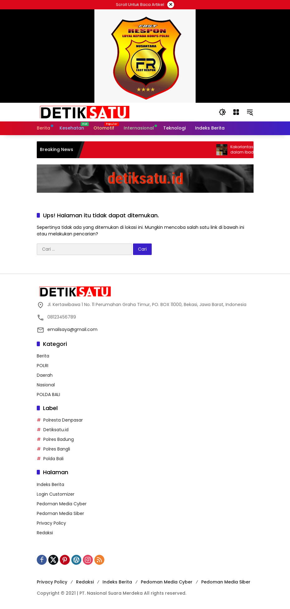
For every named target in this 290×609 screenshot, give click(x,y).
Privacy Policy (51, 523)
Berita (43, 356)
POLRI (42, 365)
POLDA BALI (48, 394)
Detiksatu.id (56, 430)
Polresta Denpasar (63, 420)
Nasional (46, 385)
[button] (222, 112)
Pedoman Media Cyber (62, 504)
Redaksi (45, 533)
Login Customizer (55, 494)
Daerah (45, 375)
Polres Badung (58, 439)
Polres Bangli (56, 449)
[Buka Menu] (236, 112)
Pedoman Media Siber (60, 513)
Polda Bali (53, 459)
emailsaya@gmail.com (72, 329)
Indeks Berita (50, 484)
